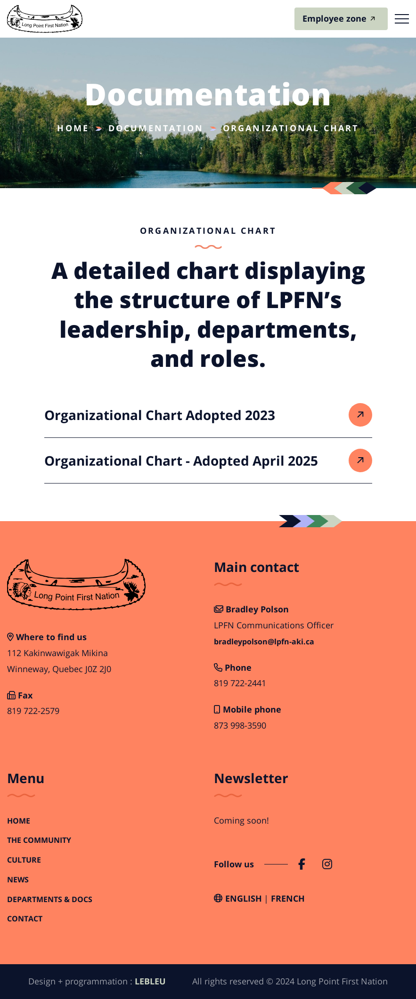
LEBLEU (150, 981)
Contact (24, 919)
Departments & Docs (49, 899)
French (288, 898)
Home (73, 128)
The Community (39, 840)
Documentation (156, 128)
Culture (24, 860)
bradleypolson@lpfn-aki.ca (264, 642)
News (18, 880)
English (243, 898)
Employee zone (334, 18)
